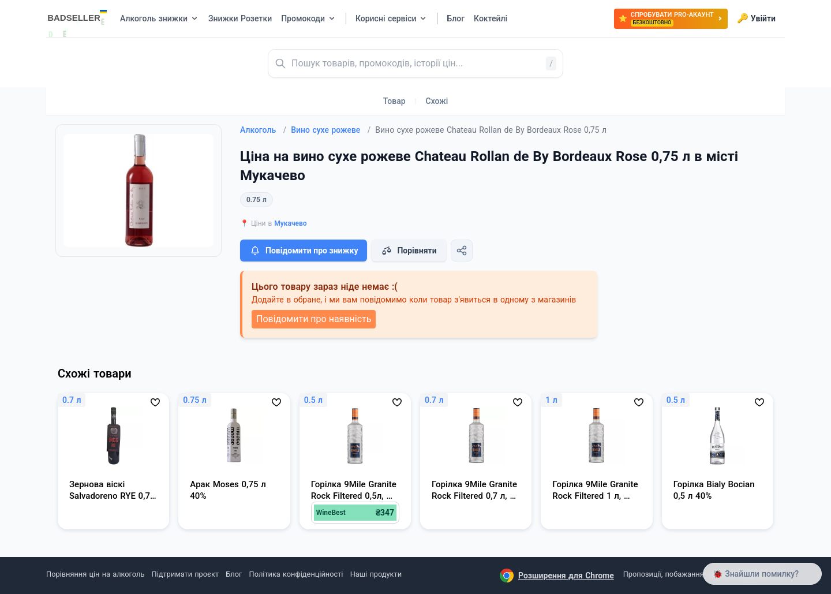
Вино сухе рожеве (330, 130)
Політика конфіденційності (296, 574)
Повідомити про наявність (313, 318)
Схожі (437, 101)
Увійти (756, 18)
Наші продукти (376, 574)
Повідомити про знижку (303, 250)
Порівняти (408, 250)
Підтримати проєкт (185, 574)
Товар (394, 101)
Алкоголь (263, 130)
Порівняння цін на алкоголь (95, 574)
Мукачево (290, 223)
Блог (234, 574)
